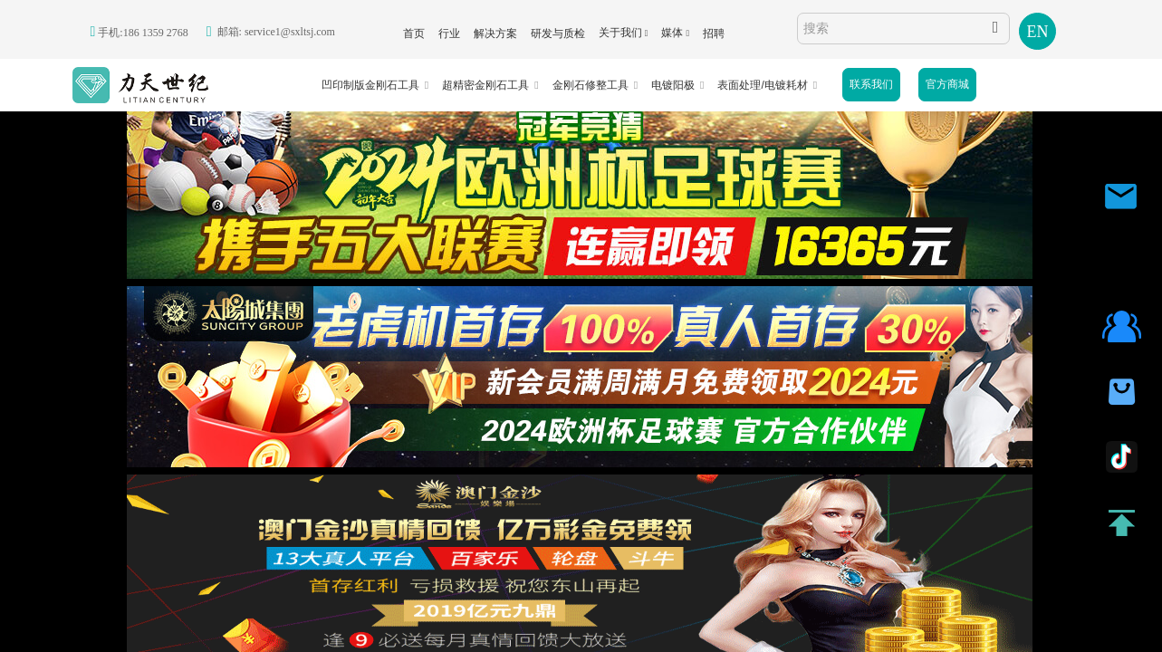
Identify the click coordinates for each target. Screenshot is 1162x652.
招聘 (714, 33)
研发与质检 (558, 33)
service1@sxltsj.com (290, 31)
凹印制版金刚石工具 (370, 85)
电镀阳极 (673, 85)
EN (1038, 32)
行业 (449, 33)
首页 (414, 33)
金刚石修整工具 (590, 85)
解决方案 (495, 33)
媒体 (672, 32)
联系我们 (871, 84)
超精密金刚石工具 (485, 85)
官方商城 (947, 84)
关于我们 (620, 32)
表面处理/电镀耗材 (762, 85)
